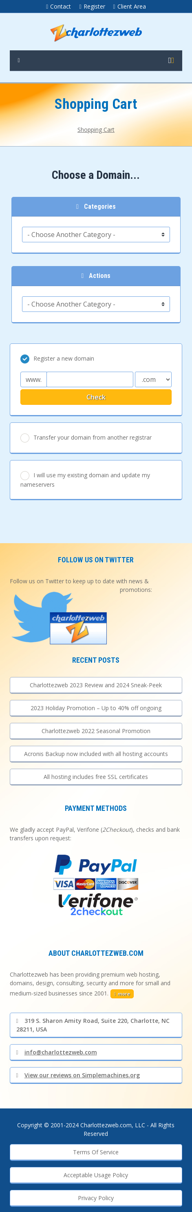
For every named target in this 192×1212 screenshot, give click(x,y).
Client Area (129, 6)
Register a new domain (57, 358)
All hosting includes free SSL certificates (96, 777)
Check (96, 397)
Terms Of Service (96, 1152)
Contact (58, 6)
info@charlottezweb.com (56, 1052)
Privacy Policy (96, 1198)
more (122, 994)
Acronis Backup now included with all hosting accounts (96, 754)
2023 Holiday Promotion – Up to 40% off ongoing (96, 708)
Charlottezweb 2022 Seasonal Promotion (96, 731)
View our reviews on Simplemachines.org (78, 1075)
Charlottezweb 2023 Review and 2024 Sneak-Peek (96, 685)
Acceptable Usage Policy (96, 1175)
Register (92, 6)
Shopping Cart (96, 129)
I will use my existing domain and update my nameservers (85, 479)
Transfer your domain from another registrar (86, 437)
